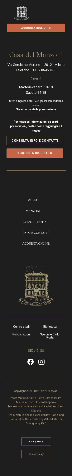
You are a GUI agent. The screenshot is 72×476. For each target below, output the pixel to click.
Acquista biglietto (36, 27)
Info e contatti (36, 232)
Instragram (42, 362)
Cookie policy (36, 453)
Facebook (30, 362)
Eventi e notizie (36, 221)
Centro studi (21, 326)
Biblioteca (50, 326)
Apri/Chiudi (52, 16)
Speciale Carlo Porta (50, 335)
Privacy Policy (36, 440)
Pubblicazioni (21, 333)
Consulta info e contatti (35, 140)
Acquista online (36, 243)
